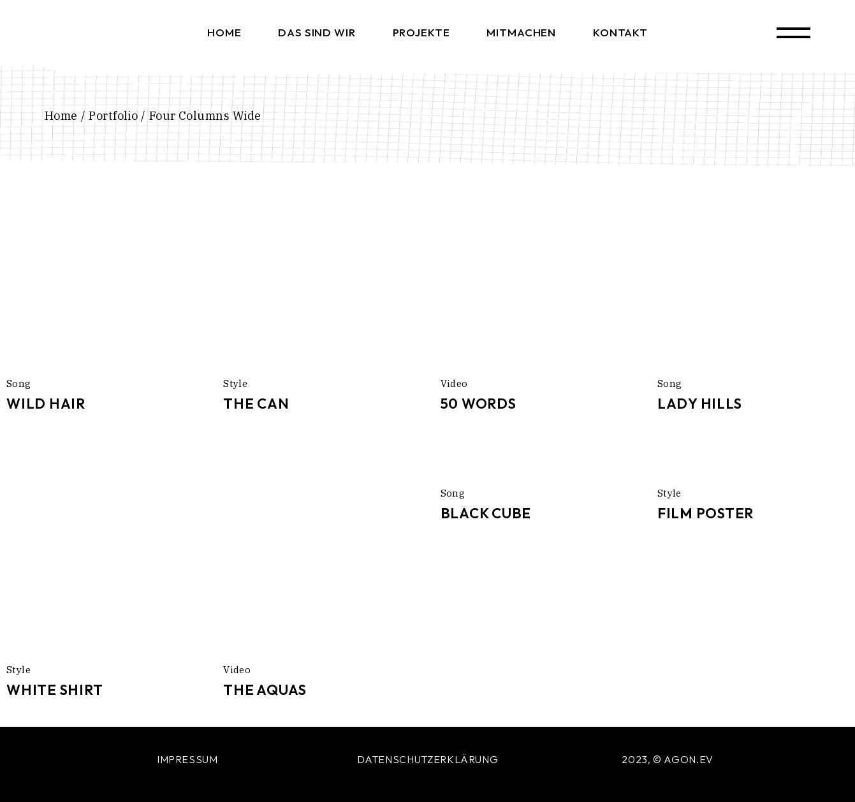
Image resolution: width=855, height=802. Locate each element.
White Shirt (54, 690)
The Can (256, 403)
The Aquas (265, 690)
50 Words (478, 403)
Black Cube (486, 513)
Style (235, 383)
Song (18, 383)
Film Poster (705, 513)
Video (454, 383)
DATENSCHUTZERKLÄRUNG (428, 759)
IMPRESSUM (187, 759)
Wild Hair (45, 403)
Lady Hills (699, 403)
